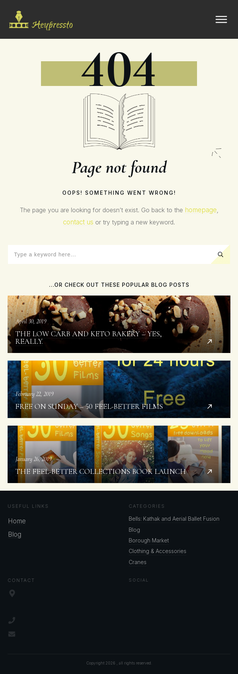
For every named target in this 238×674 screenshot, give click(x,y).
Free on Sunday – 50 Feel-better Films (119, 389)
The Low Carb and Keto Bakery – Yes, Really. (119, 324)
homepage (201, 210)
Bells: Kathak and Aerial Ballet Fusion (174, 518)
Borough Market (149, 540)
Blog (14, 534)
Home (17, 521)
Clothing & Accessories (157, 551)
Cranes (138, 562)
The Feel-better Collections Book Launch (119, 454)
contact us (78, 222)
